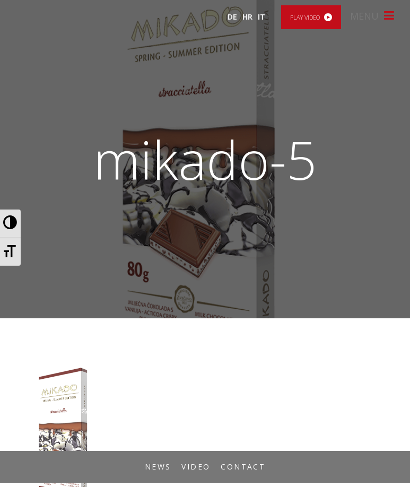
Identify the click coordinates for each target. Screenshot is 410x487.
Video (195, 467)
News (158, 467)
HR (247, 17)
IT (261, 17)
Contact (243, 467)
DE (232, 17)
